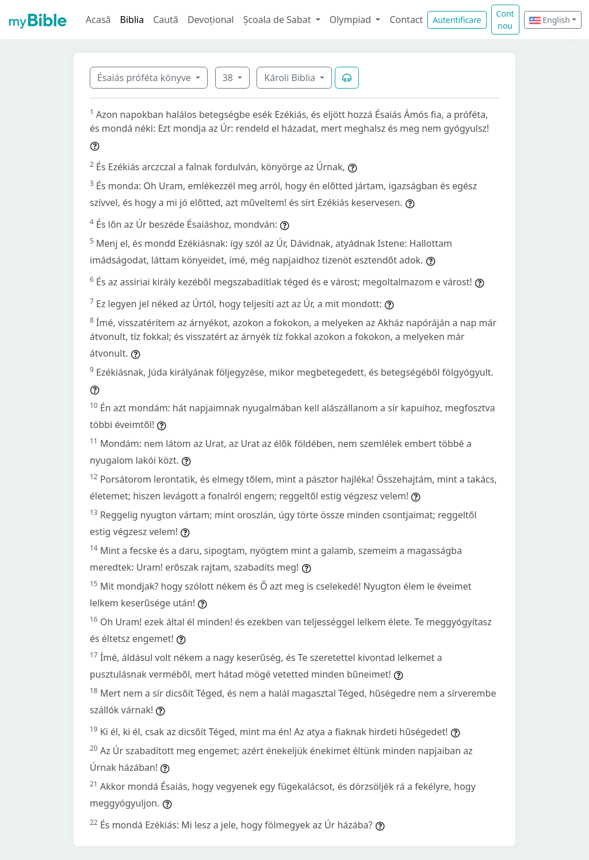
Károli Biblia (291, 77)
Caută (165, 19)
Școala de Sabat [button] (278, 19)
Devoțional (211, 19)
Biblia (132, 19)
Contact (406, 19)
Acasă (98, 19)
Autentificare (457, 19)
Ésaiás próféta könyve (145, 77)
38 (229, 77)
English (549, 19)
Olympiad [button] (352, 19)
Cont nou (505, 19)
